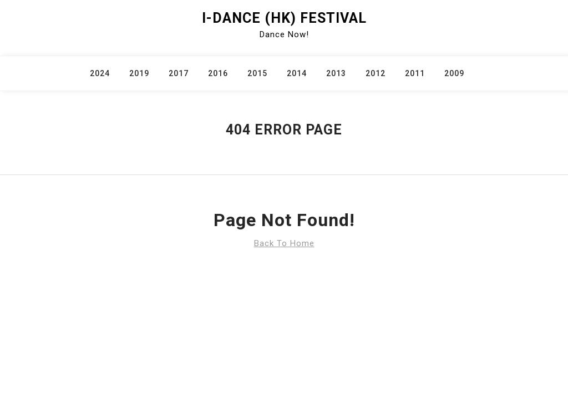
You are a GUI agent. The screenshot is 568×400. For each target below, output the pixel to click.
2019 (139, 73)
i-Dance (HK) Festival (284, 18)
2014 (297, 73)
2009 (454, 73)
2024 (100, 73)
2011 (415, 73)
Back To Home (284, 243)
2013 (336, 73)
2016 (218, 73)
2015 (257, 73)
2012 (376, 73)
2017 (179, 73)
